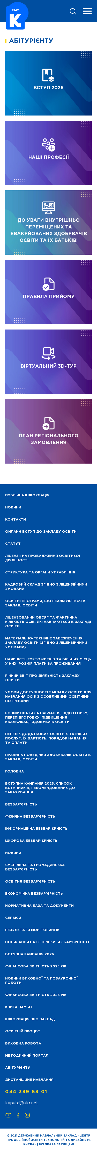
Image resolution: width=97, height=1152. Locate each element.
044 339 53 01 (26, 1092)
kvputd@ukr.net (21, 1103)
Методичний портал (26, 1055)
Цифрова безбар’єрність (31, 841)
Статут (13, 543)
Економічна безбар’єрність (34, 893)
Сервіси (13, 918)
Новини (13, 853)
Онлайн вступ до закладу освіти (41, 531)
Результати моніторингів (32, 930)
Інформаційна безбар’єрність (36, 828)
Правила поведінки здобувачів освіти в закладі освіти (48, 757)
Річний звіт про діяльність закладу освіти (42, 678)
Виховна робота (23, 1043)
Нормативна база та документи (39, 905)
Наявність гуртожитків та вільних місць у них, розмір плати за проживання (48, 661)
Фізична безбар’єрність (30, 816)
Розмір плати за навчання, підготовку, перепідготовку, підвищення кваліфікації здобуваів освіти (46, 717)
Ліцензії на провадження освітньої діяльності (42, 558)
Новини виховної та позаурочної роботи (41, 980)
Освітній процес (22, 1031)
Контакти (15, 519)
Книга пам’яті (19, 1007)
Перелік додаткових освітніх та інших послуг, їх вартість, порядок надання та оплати (46, 738)
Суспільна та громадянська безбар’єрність (35, 867)
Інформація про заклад (30, 1019)
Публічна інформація (27, 495)
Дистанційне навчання (29, 1080)
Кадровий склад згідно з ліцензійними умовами (46, 586)
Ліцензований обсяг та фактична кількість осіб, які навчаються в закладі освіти (48, 622)
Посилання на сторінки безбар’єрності (47, 942)
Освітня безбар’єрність (30, 881)
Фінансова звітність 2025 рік (35, 966)
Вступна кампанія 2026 (29, 954)
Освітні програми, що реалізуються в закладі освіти (45, 603)
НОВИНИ (13, 507)
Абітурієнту (17, 1067)
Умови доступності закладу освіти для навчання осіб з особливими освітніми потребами (48, 697)
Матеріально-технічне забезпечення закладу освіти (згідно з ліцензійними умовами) (46, 643)
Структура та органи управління (40, 572)
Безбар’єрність (21, 804)
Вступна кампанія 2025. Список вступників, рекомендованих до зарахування (40, 788)
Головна (14, 771)
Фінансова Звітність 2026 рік (35, 995)
